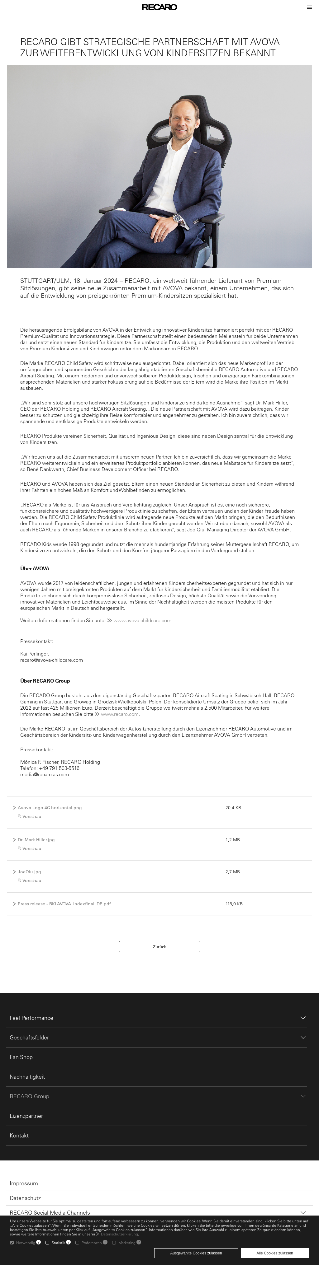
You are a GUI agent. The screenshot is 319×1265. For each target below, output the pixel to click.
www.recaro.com (120, 714)
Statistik (58, 1242)
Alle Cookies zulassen (275, 1253)
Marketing (127, 1242)
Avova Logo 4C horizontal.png (50, 807)
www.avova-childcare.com (142, 620)
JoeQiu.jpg (29, 872)
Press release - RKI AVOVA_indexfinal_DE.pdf (64, 904)
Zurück (159, 946)
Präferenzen (92, 1242)
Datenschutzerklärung (119, 1233)
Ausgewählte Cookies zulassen (196, 1253)
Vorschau (31, 816)
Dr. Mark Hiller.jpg (36, 840)
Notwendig (25, 1242)
